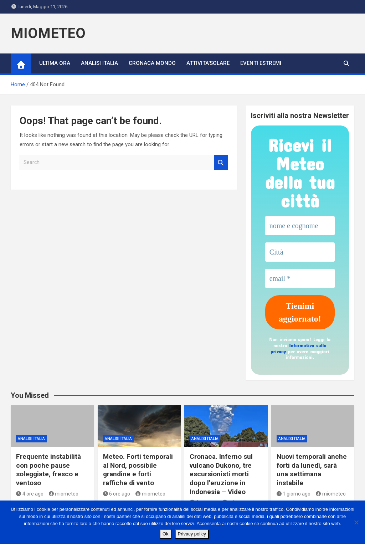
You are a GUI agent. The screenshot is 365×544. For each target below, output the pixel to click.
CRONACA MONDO (152, 63)
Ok (166, 534)
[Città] (300, 252)
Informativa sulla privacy (298, 348)
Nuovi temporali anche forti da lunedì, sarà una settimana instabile (312, 469)
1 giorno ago (294, 494)
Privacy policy (192, 534)
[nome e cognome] (300, 225)
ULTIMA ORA (54, 63)
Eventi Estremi (260, 63)
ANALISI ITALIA (99, 63)
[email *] (300, 278)
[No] (356, 522)
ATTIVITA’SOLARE (208, 63)
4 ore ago (29, 494)
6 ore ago (116, 494)
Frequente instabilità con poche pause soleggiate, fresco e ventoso (48, 469)
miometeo (64, 494)
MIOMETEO (48, 33)
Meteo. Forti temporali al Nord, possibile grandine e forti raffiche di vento (138, 469)
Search (221, 162)
